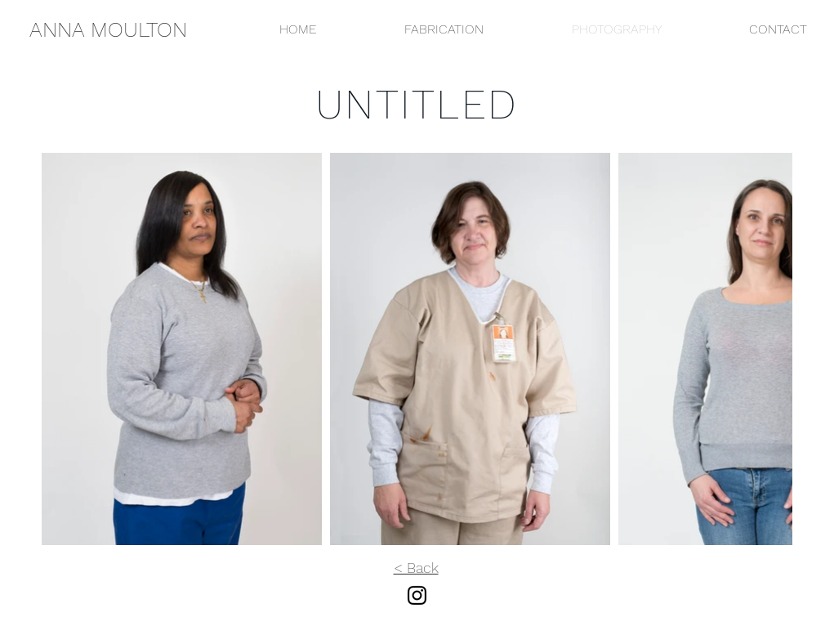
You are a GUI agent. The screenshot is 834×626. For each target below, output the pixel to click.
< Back (416, 567)
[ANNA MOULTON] (108, 29)
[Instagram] (417, 595)
